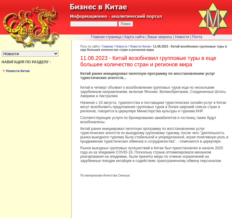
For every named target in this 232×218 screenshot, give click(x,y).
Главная (107, 46)
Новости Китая (140, 46)
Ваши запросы (159, 37)
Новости (121, 46)
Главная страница (106, 37)
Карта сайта (134, 37)
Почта (197, 37)
